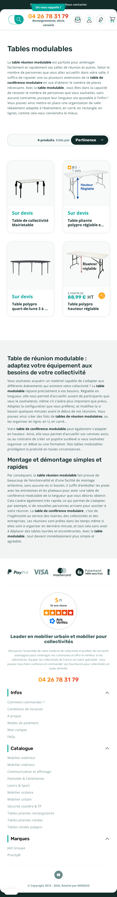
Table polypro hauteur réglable (83, 306)
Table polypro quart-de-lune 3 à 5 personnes (29, 308)
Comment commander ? (25, 702)
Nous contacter (76, 4)
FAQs (11, 737)
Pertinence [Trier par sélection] (90, 140)
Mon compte (17, 730)
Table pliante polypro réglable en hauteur (85, 225)
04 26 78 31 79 (48, 16)
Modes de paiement (22, 723)
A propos (14, 716)
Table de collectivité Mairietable (30, 222)
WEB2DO (83, 885)
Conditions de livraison (25, 709)
